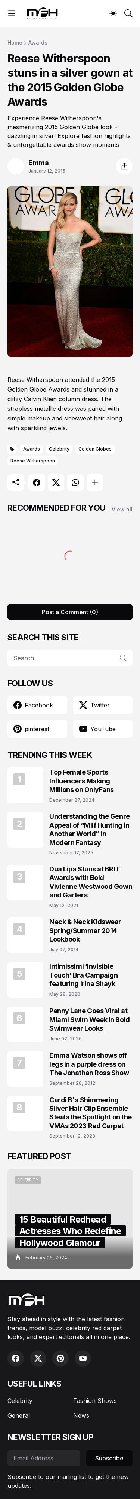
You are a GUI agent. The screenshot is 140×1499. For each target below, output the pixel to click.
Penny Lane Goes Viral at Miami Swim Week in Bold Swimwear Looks (89, 1019)
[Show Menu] (11, 13)
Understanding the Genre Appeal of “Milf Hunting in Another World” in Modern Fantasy (89, 829)
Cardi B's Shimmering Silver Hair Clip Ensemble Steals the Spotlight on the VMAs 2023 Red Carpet (90, 1113)
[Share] (124, 166)
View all (122, 509)
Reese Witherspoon (32, 461)
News (81, 1415)
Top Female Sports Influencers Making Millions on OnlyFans (81, 780)
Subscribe (109, 1458)
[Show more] (95, 482)
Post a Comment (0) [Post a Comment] (70, 612)
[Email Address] (43, 1458)
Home (14, 42)
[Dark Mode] (113, 13)
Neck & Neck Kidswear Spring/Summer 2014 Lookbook (85, 930)
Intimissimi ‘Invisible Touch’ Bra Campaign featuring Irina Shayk (83, 975)
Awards (37, 42)
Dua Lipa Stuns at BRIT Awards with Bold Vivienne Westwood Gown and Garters (90, 882)
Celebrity (59, 449)
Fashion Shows (95, 1400)
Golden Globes (95, 449)
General (18, 1415)
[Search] (128, 13)
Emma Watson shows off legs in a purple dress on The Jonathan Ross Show (89, 1064)
